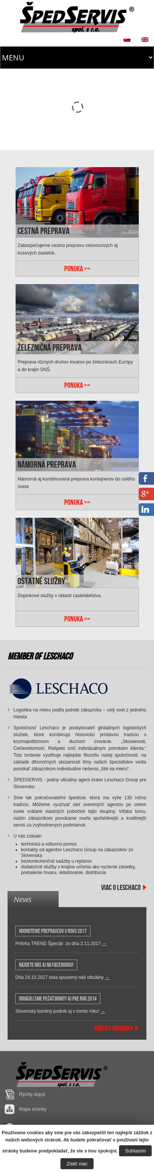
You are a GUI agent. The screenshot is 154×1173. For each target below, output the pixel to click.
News (23, 899)
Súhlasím (135, 1151)
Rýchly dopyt (32, 1094)
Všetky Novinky (113, 1028)
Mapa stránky (32, 1109)
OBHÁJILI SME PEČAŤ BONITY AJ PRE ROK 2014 (58, 999)
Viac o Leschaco (121, 887)
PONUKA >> (77, 268)
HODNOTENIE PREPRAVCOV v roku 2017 (53, 931)
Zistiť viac (77, 1164)
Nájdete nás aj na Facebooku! (46, 965)
